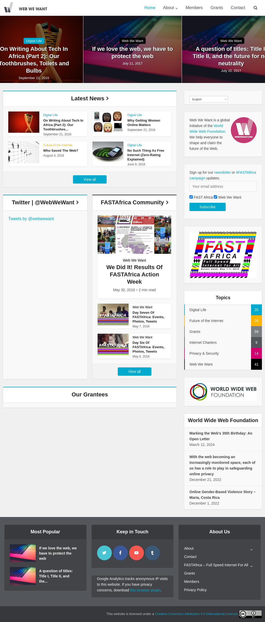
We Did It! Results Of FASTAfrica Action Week (134, 274)
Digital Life (34, 41)
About (168, 7)
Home (150, 7)
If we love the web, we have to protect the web (132, 52)
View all (90, 179)
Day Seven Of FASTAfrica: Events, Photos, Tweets (148, 317)
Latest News (87, 98)
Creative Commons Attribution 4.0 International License (196, 614)
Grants (217, 7)
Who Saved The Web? (60, 150)
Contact (238, 7)
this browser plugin (145, 590)
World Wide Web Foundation (223, 420)
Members (194, 7)
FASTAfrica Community (132, 202)
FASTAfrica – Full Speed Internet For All (216, 565)
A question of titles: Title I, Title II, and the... (56, 576)
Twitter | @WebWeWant (43, 202)
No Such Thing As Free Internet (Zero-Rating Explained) (145, 155)
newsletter (222, 172)
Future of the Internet (57, 145)
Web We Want (132, 41)
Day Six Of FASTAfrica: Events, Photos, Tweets (148, 347)
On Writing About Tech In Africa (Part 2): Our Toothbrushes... (63, 124)
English (197, 99)
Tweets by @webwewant (31, 218)
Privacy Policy (195, 590)
